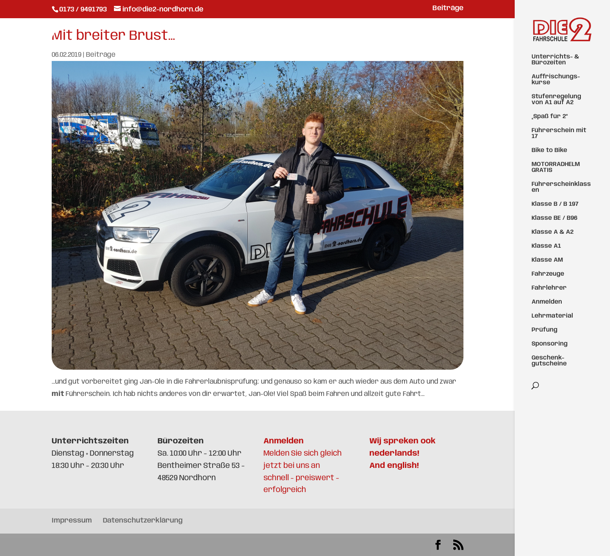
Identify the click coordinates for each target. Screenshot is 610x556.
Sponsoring (550, 344)
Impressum (72, 520)
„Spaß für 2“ (550, 116)
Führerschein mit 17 (559, 133)
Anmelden (547, 302)
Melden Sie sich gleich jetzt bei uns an (302, 453)
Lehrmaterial (552, 316)
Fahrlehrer (549, 288)
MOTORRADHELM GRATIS (556, 167)
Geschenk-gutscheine (549, 361)
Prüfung (544, 330)
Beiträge (448, 8)
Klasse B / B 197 (555, 204)
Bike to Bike (549, 150)
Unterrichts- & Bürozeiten (555, 60)
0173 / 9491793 (83, 9)
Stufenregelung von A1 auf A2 (556, 99)
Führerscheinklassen (561, 187)
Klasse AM (547, 260)
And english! (394, 466)
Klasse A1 (546, 246)
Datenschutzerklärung (143, 520)
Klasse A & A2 (553, 232)
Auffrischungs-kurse (556, 80)
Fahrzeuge (548, 274)
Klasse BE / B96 (554, 218)
